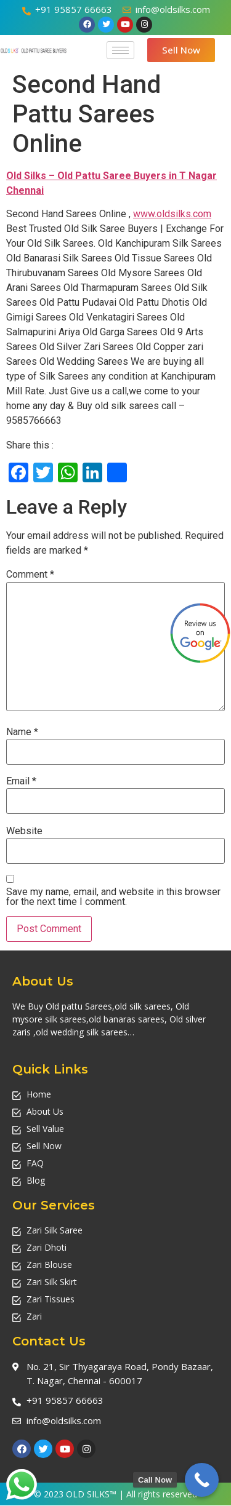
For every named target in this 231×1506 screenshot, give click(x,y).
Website (24, 831)
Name (22, 732)
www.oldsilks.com (172, 214)
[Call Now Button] (202, 1480)
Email (21, 781)
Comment (30, 575)
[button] (181, 50)
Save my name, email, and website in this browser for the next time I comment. (113, 897)
